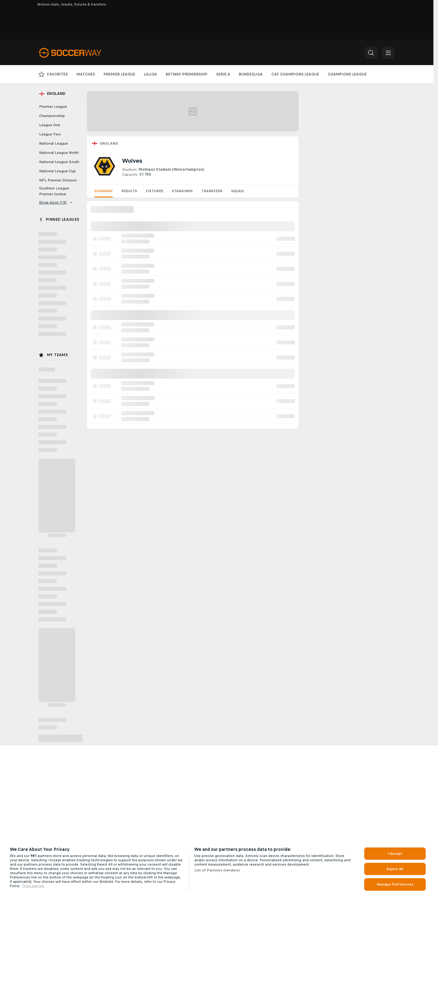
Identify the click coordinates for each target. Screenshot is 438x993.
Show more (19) (56, 202)
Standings (182, 191)
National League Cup (57, 171)
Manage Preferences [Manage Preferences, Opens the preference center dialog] (395, 884)
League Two (50, 134)
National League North (59, 152)
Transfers (212, 191)
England (109, 143)
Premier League (53, 106)
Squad (237, 191)
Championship (52, 115)
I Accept (395, 853)
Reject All (394, 869)
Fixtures (154, 191)
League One (49, 125)
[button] (371, 53)
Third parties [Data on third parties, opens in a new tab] (33, 886)
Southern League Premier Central (54, 191)
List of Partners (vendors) (217, 870)
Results (129, 191)
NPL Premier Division (58, 180)
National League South (59, 161)
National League (53, 143)
